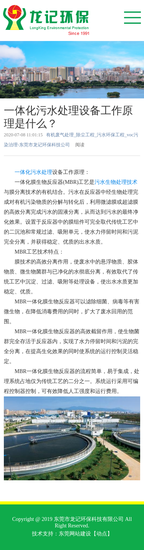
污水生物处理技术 (115, 182)
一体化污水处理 (33, 172)
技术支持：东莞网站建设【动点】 (72, 534)
